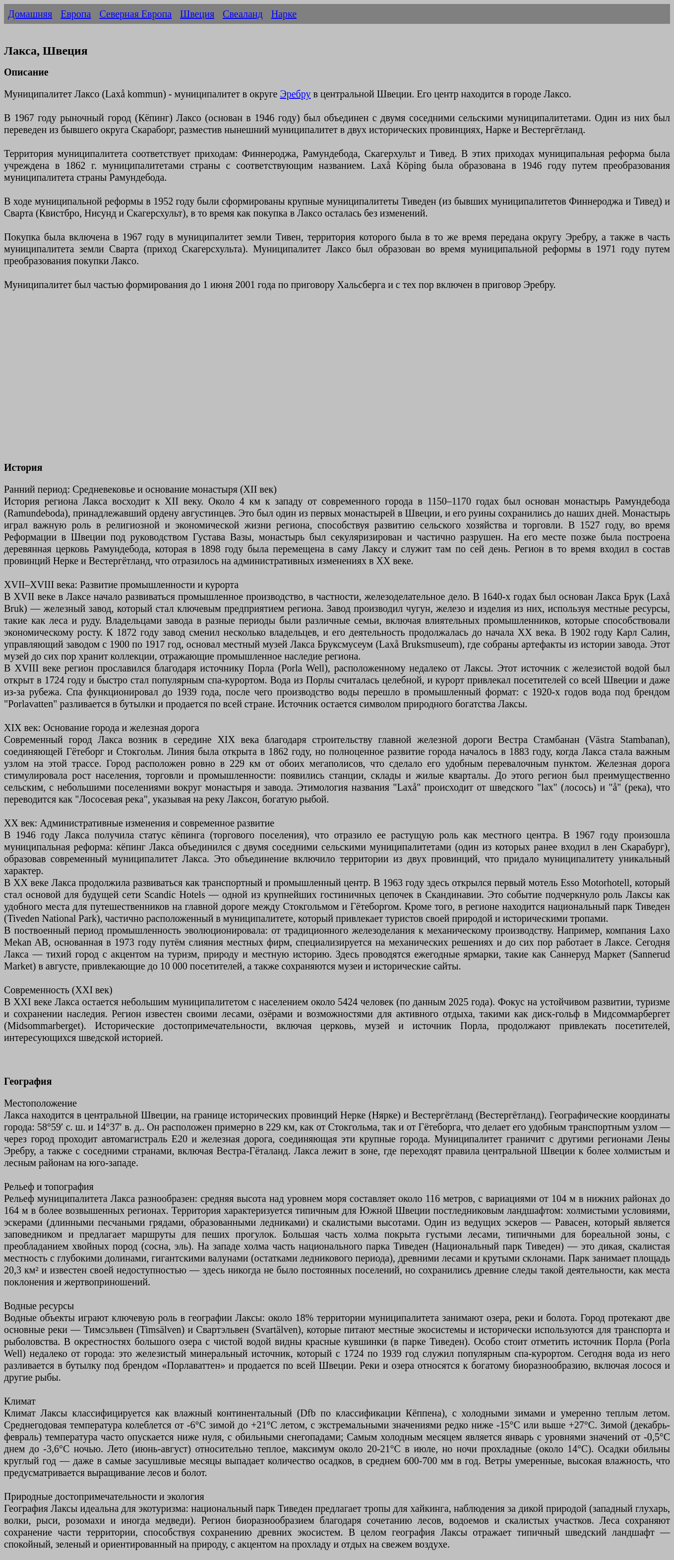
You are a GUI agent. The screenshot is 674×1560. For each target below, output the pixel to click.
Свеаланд (243, 13)
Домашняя (30, 13)
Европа (76, 13)
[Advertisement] (301, 381)
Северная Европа (135, 13)
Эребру (295, 93)
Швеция (197, 13)
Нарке (284, 13)
